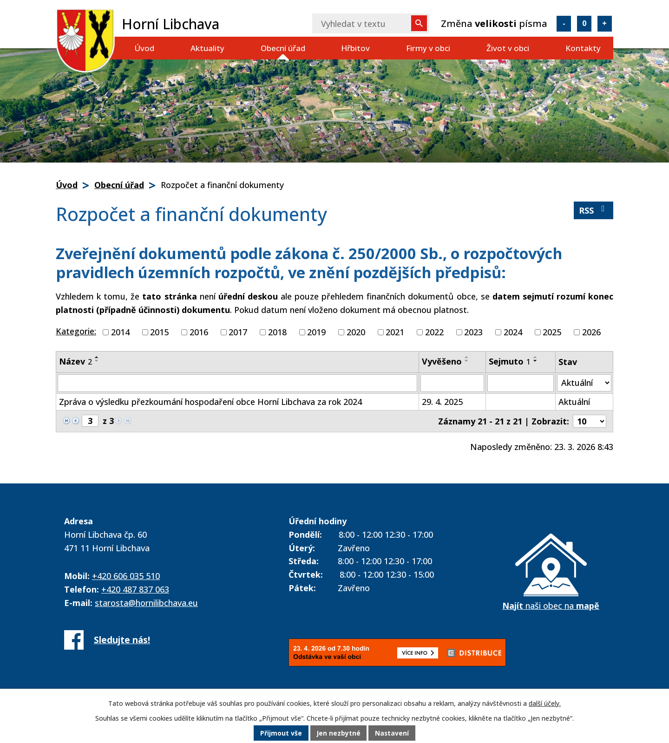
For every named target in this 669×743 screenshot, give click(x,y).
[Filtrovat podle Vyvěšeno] (452, 383)
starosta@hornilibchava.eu (146, 602)
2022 (434, 332)
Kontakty (583, 48)
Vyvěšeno (442, 361)
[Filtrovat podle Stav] (584, 382)
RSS (594, 210)
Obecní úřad (283, 48)
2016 (199, 332)
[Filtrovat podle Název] (237, 383)
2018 (277, 332)
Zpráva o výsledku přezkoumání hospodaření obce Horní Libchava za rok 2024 (210, 401)
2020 (356, 332)
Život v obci (507, 48)
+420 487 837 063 (135, 589)
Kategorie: (76, 331)
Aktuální (574, 401)
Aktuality (207, 48)
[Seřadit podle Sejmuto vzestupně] (536, 357)
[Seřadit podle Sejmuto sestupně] (536, 361)
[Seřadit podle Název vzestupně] (97, 357)
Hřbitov (355, 48)
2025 (552, 332)
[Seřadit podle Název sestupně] (97, 361)
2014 (120, 332)
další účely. (545, 703)
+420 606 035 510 (126, 575)
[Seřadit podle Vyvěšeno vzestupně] (467, 357)
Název (75, 361)
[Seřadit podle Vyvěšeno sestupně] (467, 361)
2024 (513, 332)
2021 (395, 332)
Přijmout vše (281, 733)
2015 (159, 332)
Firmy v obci (428, 48)
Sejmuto (510, 361)
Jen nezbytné (338, 733)
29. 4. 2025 (442, 401)
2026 (591, 332)
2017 (238, 332)
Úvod (144, 48)
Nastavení (392, 733)
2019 (316, 332)
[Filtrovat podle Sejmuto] (520, 383)
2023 (473, 332)
